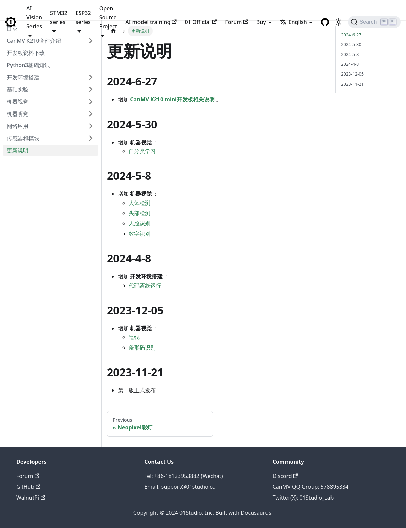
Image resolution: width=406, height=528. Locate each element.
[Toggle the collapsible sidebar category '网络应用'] (90, 126)
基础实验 (17, 89)
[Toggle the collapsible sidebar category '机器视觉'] (90, 101)
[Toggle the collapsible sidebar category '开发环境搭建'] (90, 77)
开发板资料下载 (26, 53)
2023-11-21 (352, 84)
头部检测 (139, 213)
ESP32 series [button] (83, 17)
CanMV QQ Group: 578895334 (311, 486)
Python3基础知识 (28, 65)
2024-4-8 (350, 64)
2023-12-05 (352, 74)
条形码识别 (142, 347)
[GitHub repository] (325, 22)
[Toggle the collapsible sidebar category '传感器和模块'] (90, 138)
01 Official (201, 22)
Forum (236, 22)
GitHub (28, 486)
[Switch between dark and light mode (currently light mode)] (338, 22)
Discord (285, 476)
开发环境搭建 (23, 77)
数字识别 (139, 233)
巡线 (134, 337)
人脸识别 (139, 223)
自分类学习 (142, 151)
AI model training (150, 22)
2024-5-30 (351, 44)
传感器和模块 (23, 138)
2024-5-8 (350, 54)
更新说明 (17, 150)
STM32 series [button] (58, 17)
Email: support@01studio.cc (179, 486)
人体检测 (139, 203)
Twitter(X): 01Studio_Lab (303, 497)
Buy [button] (261, 22)
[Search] (374, 22)
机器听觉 (17, 114)
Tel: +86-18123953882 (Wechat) (183, 476)
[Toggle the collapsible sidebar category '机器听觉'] (90, 113)
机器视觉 (17, 101)
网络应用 (17, 126)
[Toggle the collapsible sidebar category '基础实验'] (90, 89)
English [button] (293, 22)
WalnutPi (30, 497)
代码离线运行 (145, 285)
